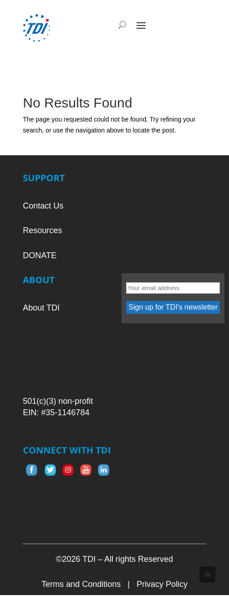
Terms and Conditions (81, 584)
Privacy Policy (162, 584)
